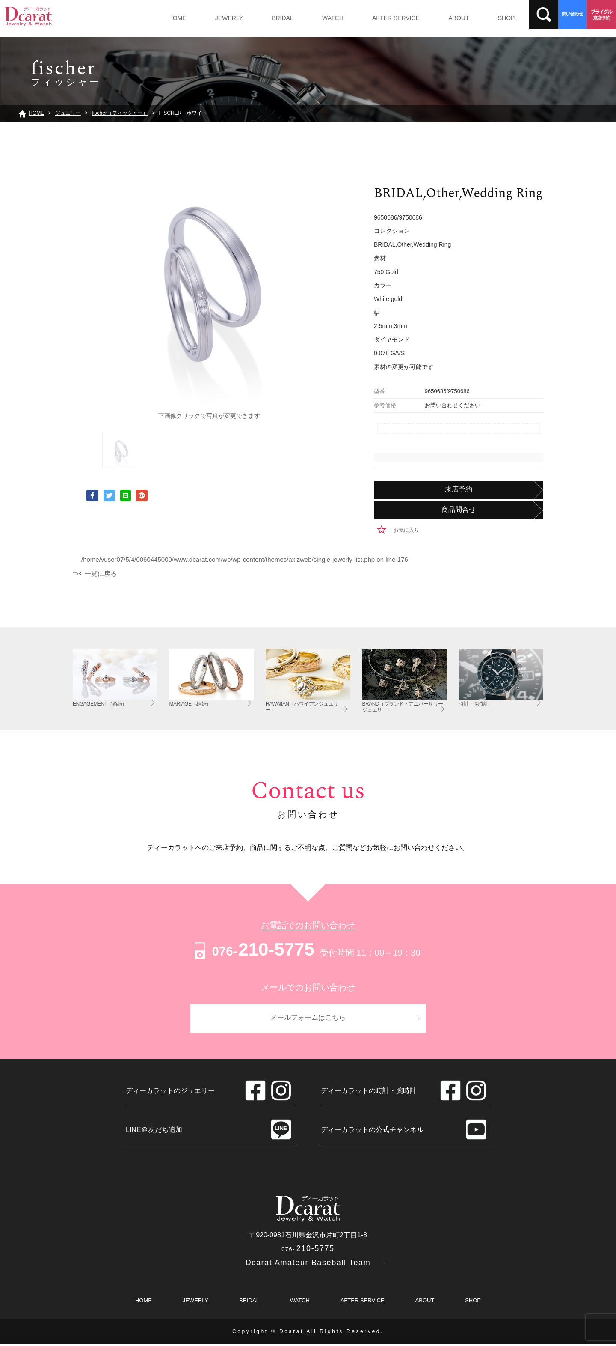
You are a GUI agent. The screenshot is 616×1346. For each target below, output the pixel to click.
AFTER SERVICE (381, 18)
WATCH (321, 18)
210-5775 (253, 949)
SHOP (484, 18)
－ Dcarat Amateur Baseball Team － (308, 1264)
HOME (176, 18)
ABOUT (440, 18)
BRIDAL (274, 18)
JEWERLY (224, 18)
